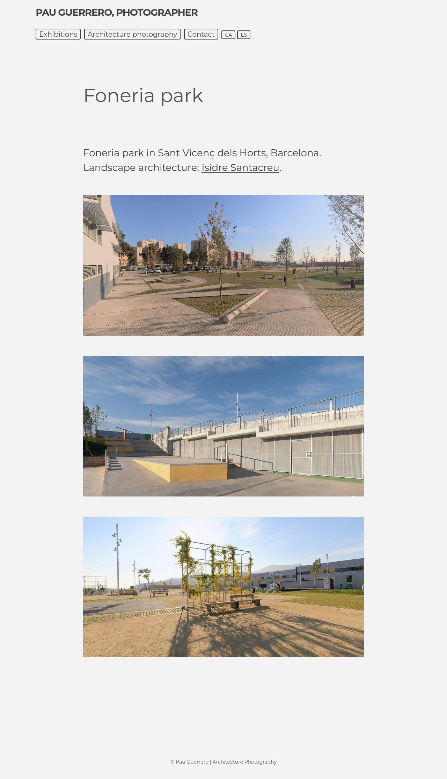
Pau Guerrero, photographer (116, 12)
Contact (201, 34)
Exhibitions (58, 34)
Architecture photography (132, 34)
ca (228, 35)
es (244, 35)
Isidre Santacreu (240, 167)
